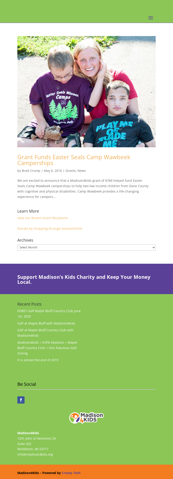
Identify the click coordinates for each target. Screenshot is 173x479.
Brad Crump (31, 170)
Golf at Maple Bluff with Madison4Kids (46, 323)
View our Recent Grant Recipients (42, 218)
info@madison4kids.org (35, 454)
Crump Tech (71, 473)
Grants (71, 170)
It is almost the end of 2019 (37, 360)
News (81, 170)
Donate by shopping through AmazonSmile (49, 228)
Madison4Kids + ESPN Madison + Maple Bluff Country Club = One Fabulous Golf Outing (47, 347)
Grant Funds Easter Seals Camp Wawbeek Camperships (73, 160)
